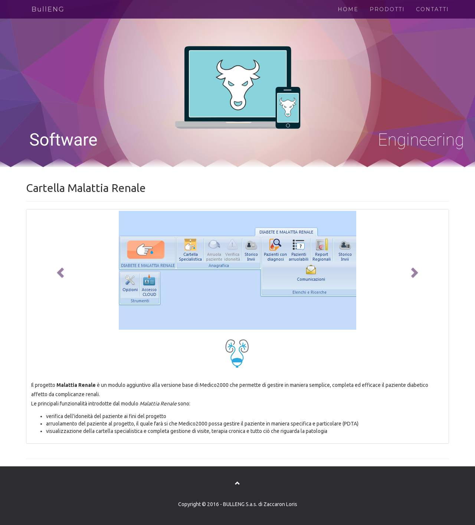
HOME (348, 9)
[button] (59, 270)
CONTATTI (432, 9)
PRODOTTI (387, 9)
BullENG (48, 9)
